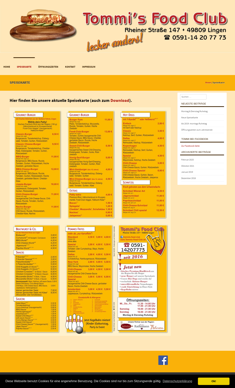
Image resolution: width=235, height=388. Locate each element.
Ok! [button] (214, 381)
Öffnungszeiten (48, 67)
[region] (117, 26)
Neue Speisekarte (189, 117)
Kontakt (70, 67)
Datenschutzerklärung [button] (177, 381)
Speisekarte (24, 67)
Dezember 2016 (188, 178)
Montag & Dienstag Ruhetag (194, 111)
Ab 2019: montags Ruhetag (194, 123)
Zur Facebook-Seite (190, 146)
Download (119, 101)
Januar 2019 (187, 172)
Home (6, 67)
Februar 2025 (187, 159)
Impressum (88, 67)
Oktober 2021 (187, 166)
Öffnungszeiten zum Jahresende (196, 130)
